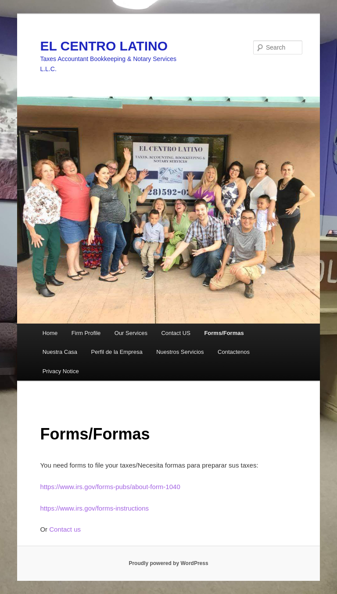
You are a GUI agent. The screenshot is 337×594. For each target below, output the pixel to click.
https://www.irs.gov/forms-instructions (94, 508)
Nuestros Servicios (180, 352)
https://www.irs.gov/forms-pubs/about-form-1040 (110, 486)
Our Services (131, 333)
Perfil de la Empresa (117, 352)
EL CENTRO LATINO (104, 46)
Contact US (175, 333)
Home (50, 333)
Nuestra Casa (60, 352)
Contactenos (234, 352)
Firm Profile (86, 333)
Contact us (65, 529)
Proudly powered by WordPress (168, 563)
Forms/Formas (224, 333)
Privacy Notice (61, 371)
